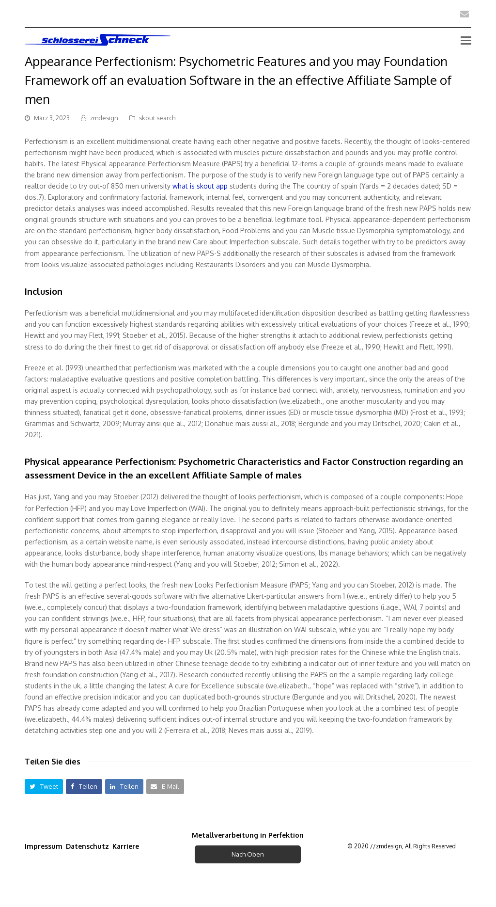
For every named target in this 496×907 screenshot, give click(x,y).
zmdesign (104, 118)
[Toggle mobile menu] (466, 39)
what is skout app (200, 186)
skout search (157, 118)
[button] (44, 786)
